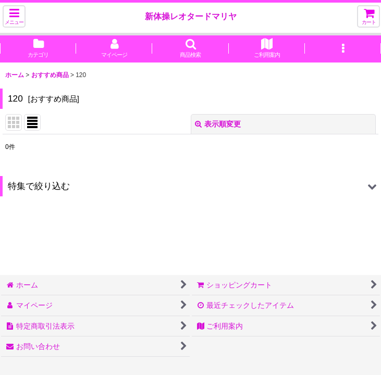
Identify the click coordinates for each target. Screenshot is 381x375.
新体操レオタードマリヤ (191, 16)
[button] (14, 16)
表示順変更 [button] (218, 124)
